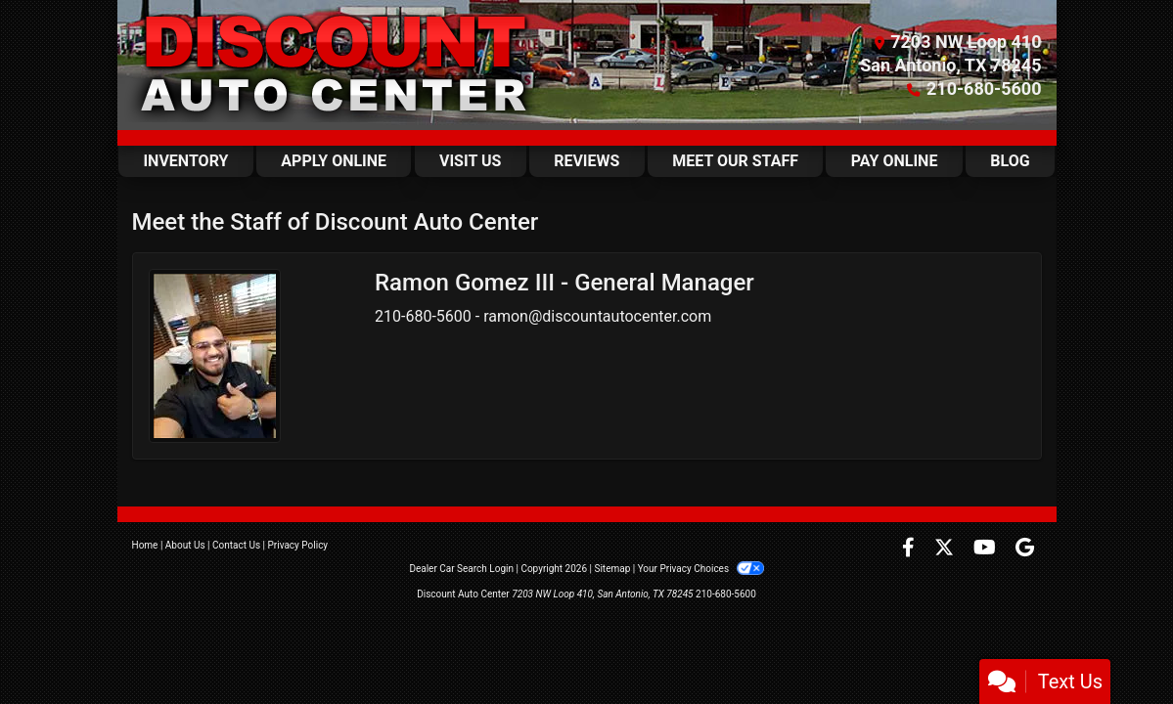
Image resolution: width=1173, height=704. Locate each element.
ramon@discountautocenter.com (597, 316)
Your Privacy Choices (701, 568)
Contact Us (236, 545)
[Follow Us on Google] (1025, 549)
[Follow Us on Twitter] (946, 549)
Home (145, 545)
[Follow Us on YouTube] (987, 549)
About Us (185, 545)
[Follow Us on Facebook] (910, 549)
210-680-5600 (983, 88)
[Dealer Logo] (337, 65)
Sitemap (612, 568)
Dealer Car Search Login (461, 568)
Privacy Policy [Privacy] (298, 545)
